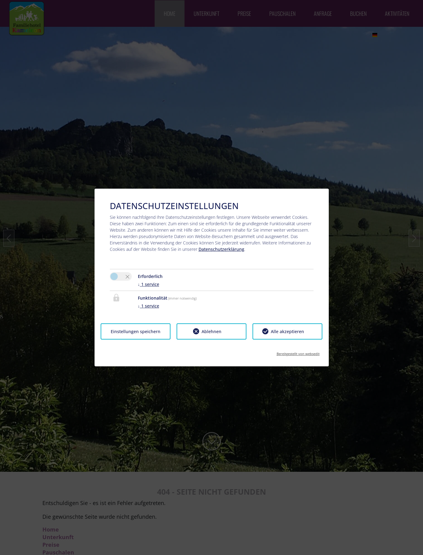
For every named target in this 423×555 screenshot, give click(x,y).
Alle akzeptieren (287, 331)
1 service (148, 284)
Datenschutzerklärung (221, 249)
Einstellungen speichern (135, 331)
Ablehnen (211, 331)
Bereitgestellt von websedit (298, 351)
